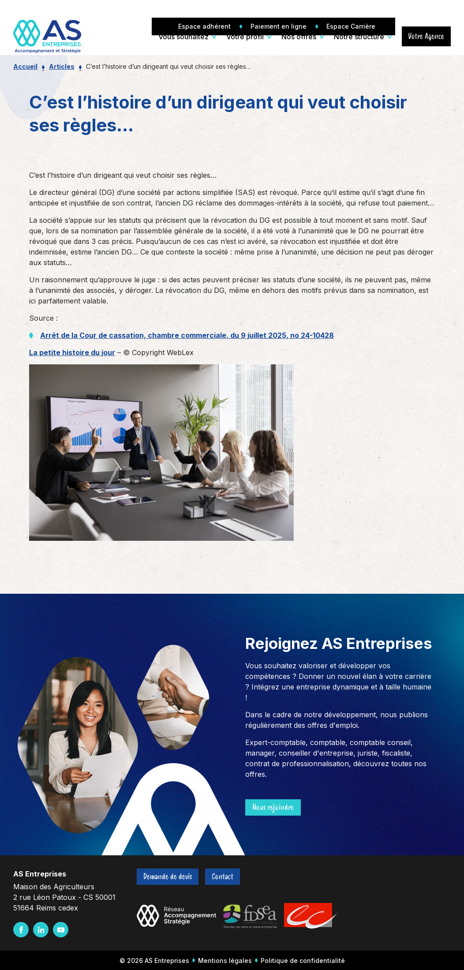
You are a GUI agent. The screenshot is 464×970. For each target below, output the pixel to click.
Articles (62, 66)
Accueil (25, 66)
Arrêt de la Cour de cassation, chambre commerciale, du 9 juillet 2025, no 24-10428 (187, 335)
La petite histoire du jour (72, 352)
